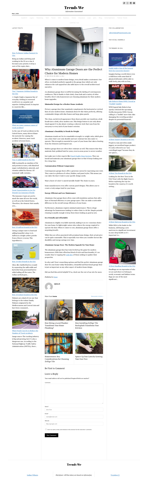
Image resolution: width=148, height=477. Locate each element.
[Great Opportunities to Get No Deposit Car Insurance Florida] (25, 182)
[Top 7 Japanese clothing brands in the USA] (25, 79)
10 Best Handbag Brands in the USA (122, 266)
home (56, 277)
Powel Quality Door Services (81, 156)
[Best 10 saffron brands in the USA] (25, 217)
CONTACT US (74, 23)
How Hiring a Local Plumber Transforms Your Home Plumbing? (56, 325)
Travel (53, 18)
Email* (46, 413)
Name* (47, 406)
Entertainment (110, 18)
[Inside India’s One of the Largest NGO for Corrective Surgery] (122, 60)
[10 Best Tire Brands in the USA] (122, 164)
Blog (100, 18)
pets (94, 18)
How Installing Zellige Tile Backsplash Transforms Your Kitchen (87, 325)
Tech (47, 18)
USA (59, 18)
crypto (32, 18)
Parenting (39, 18)
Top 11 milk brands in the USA (23, 160)
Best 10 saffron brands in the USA (24, 227)
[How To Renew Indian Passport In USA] (25, 42)
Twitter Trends (122, 18)
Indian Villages (32, 475)
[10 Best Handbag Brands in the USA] (122, 251)
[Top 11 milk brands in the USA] (25, 151)
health (23, 18)
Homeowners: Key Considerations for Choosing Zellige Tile (57, 359)
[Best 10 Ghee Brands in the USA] (25, 251)
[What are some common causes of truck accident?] (25, 117)
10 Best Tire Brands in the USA (120, 173)
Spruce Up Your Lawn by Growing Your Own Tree (88, 357)
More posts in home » (97, 296)
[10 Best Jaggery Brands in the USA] (122, 130)
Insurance (81, 18)
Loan (89, 18)
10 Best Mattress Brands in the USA (122, 222)
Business (66, 18)
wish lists (69, 255)
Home (74, 18)
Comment (47, 382)
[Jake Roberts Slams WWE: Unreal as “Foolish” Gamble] (122, 92)
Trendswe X (115, 475)
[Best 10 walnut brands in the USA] (25, 285)
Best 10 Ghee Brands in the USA (24, 261)
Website (47, 420)
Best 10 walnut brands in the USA (24, 295)
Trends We (74, 7)
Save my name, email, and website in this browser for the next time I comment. (69, 429)
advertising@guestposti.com (120, 33)
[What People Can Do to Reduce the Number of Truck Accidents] (25, 320)
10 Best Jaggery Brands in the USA (121, 139)
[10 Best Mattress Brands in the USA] (120, 205)
